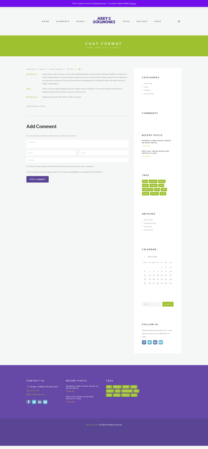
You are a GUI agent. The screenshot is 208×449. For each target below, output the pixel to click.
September (151, 225)
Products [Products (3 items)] (156, 195)
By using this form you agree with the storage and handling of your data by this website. (66, 174)
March (149, 222)
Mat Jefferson (32, 74)
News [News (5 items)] (166, 191)
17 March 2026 (147, 146)
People (35, 106)
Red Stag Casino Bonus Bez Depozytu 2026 (155, 152)
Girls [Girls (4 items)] (163, 186)
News (98, 47)
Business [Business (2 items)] (154, 182)
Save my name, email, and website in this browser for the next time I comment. (61, 169)
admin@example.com (37, 397)
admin (45, 69)
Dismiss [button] (133, 3)
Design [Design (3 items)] (164, 182)
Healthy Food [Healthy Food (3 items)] (148, 191)
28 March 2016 (31, 69)
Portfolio (147, 90)
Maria (29, 88)
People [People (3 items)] (146, 195)
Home (89, 47)
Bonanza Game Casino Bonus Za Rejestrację (155, 142)
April (148, 228)
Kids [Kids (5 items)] (159, 191)
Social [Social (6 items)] (165, 195)
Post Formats (62, 69)
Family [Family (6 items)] (146, 186)
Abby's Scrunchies (92, 428)
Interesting (149, 83)
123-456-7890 (35, 393)
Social (43, 106)
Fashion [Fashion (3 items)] (155, 186)
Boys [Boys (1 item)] (145, 182)
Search (168, 306)
